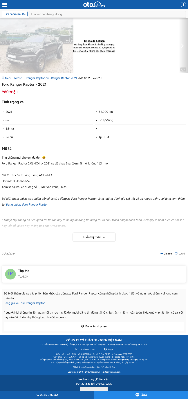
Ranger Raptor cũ (37, 78)
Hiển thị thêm (92, 237)
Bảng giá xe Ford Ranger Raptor (27, 204)
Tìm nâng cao (15, 14)
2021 (9, 112)
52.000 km (106, 112)
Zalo (144, 395)
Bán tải (10, 129)
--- (7, 120)
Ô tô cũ (7, 78)
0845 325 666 (47, 395)
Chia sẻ (166, 253)
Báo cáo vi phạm (93, 326)
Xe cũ (9, 137)
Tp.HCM (104, 137)
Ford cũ (19, 78)
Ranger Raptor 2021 (64, 78)
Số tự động (106, 120)
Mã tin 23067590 (90, 78)
